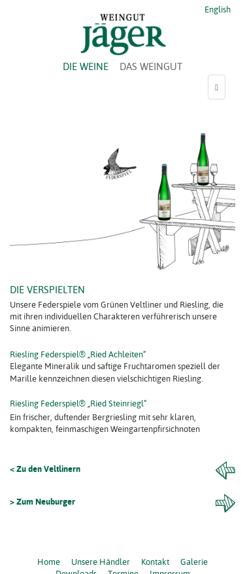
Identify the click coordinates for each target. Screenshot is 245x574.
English (217, 9)
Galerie (194, 561)
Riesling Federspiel (44, 403)
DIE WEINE (85, 66)
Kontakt (155, 561)
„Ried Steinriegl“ (117, 403)
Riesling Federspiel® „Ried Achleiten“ (78, 354)
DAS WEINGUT (151, 66)
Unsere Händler (100, 561)
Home (48, 561)
